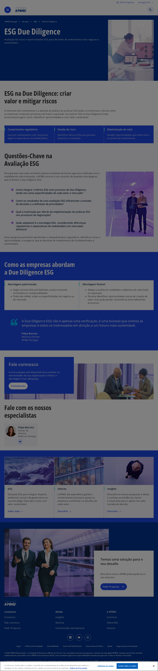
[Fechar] (154, 666)
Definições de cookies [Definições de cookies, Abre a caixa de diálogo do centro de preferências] (106, 666)
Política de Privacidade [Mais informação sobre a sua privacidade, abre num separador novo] (78, 668)
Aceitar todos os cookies (127, 666)
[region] (79, 666)
